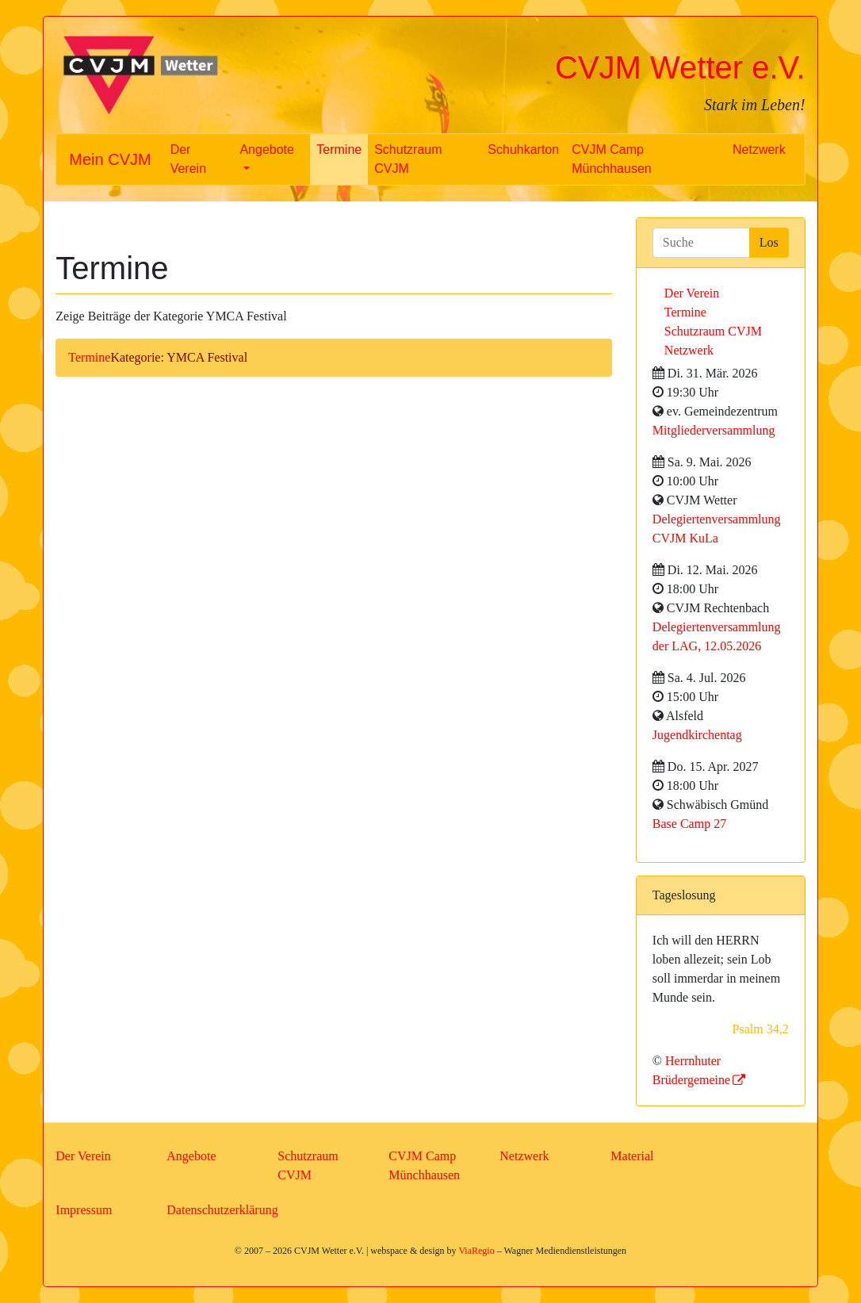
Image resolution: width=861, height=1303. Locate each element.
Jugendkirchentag (697, 735)
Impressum (83, 1210)
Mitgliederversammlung (713, 430)
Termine (339, 149)
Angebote (191, 1156)
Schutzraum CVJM (408, 159)
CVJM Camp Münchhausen (612, 159)
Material (631, 1156)
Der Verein (188, 159)
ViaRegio (476, 1250)
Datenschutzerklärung (221, 1210)
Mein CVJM (110, 159)
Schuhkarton (523, 149)
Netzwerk (759, 149)
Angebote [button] (266, 149)
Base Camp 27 (689, 823)
